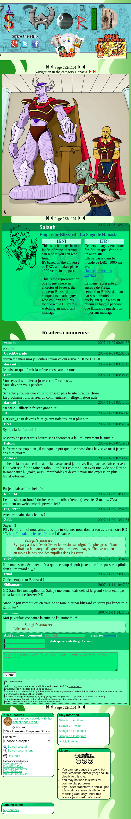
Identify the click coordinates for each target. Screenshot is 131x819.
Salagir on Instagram (72, 739)
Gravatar (110, 635)
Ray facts (14, 759)
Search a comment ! (21, 754)
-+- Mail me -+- (68, 745)
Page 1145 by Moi (13, 775)
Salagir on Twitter (70, 729)
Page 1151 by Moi (13, 767)
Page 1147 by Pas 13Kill (16, 777)
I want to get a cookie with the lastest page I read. (32, 723)
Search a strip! (17, 750)
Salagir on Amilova (71, 724)
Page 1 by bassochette (15, 772)
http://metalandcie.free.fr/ (28, 534)
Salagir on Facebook (72, 734)
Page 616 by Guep (13, 769)
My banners (11, 813)
